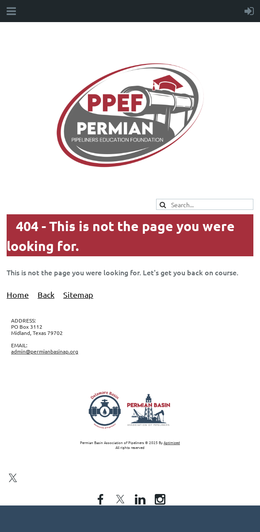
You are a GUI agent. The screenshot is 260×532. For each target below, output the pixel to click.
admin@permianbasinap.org (44, 351)
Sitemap (78, 294)
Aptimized (172, 442)
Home (18, 294)
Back (46, 294)
